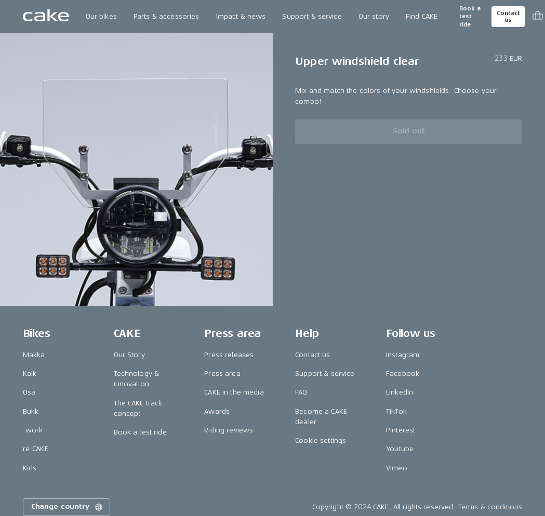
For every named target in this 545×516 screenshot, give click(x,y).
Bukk (31, 411)
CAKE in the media (233, 392)
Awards (217, 411)
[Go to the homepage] (46, 16)
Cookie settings (320, 440)
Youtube (400, 449)
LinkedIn (399, 392)
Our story (373, 16)
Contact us (508, 16)
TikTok (396, 411)
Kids (30, 468)
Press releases (229, 355)
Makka (34, 355)
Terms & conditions (490, 507)
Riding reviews (228, 430)
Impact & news (241, 16)
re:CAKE (35, 449)
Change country (67, 507)
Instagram (402, 355)
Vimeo (396, 468)
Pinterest (400, 430)
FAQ (301, 392)
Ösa (29, 392)
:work (33, 430)
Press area (222, 373)
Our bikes (101, 16)
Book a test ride (470, 16)
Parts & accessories (167, 16)
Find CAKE (421, 16)
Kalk (30, 373)
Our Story (129, 355)
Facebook (402, 373)
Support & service (311, 16)
